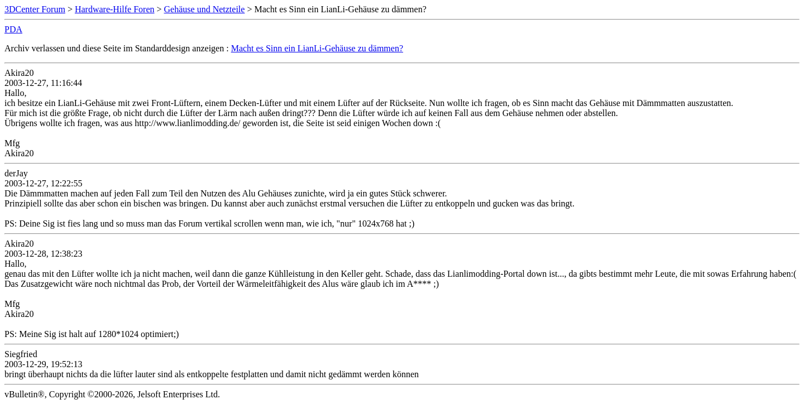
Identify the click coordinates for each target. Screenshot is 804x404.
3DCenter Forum (34, 9)
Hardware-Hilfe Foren (115, 9)
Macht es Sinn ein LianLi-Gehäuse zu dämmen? (317, 48)
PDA (13, 29)
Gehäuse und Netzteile (204, 9)
